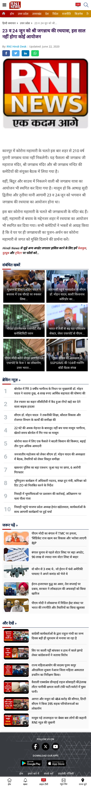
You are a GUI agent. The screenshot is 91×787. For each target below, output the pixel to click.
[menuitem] (12, 13)
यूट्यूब (6, 253)
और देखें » (9, 623)
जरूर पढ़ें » (10, 525)
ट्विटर (18, 253)
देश (46, 13)
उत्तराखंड (36, 13)
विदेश (54, 13)
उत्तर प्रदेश (22, 13)
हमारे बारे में (33, 773)
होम (11, 13)
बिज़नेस (78, 13)
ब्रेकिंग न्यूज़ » (11, 380)
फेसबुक (82, 248)
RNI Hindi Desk (17, 46)
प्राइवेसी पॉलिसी (66, 773)
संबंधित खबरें (11, 265)
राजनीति (66, 13)
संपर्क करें (48, 773)
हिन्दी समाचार (9, 23)
